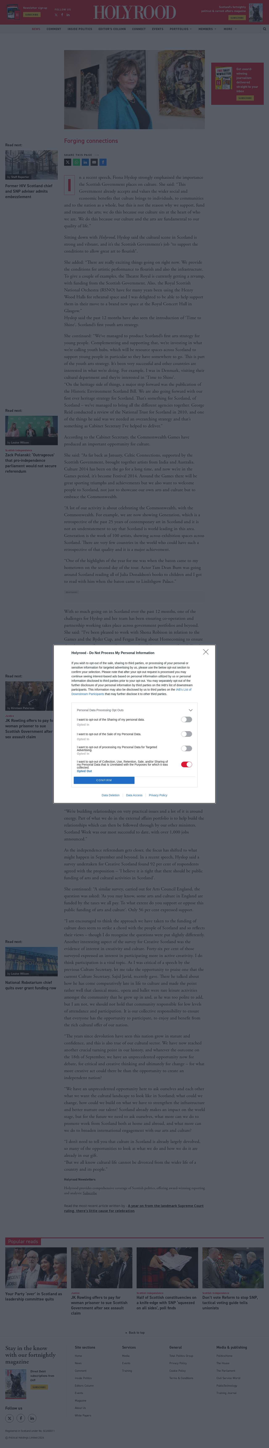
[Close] (207, 653)
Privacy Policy (158, 795)
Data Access (134, 795)
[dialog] (134, 724)
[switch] (186, 719)
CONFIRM (104, 780)
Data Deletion (111, 795)
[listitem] (134, 710)
